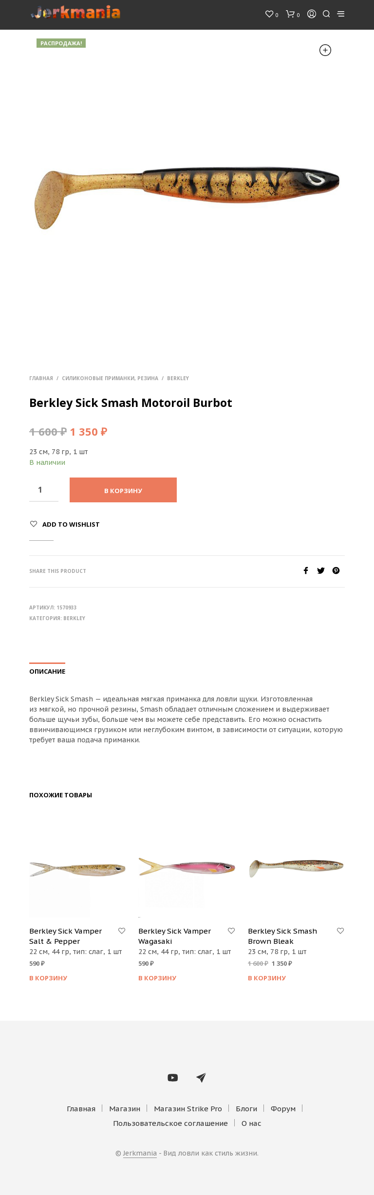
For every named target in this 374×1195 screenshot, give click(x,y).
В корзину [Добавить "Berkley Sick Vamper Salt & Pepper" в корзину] (48, 978)
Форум (283, 1108)
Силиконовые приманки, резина (110, 378)
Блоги (246, 1108)
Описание (47, 671)
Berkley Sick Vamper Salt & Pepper (65, 936)
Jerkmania (140, 1154)
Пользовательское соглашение (170, 1123)
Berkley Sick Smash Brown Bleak (282, 936)
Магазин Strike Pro (188, 1108)
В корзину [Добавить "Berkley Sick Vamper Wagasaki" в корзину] (157, 978)
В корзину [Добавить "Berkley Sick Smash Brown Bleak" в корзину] (267, 978)
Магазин (124, 1108)
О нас (252, 1123)
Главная (41, 378)
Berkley (178, 378)
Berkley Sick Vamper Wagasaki (174, 936)
